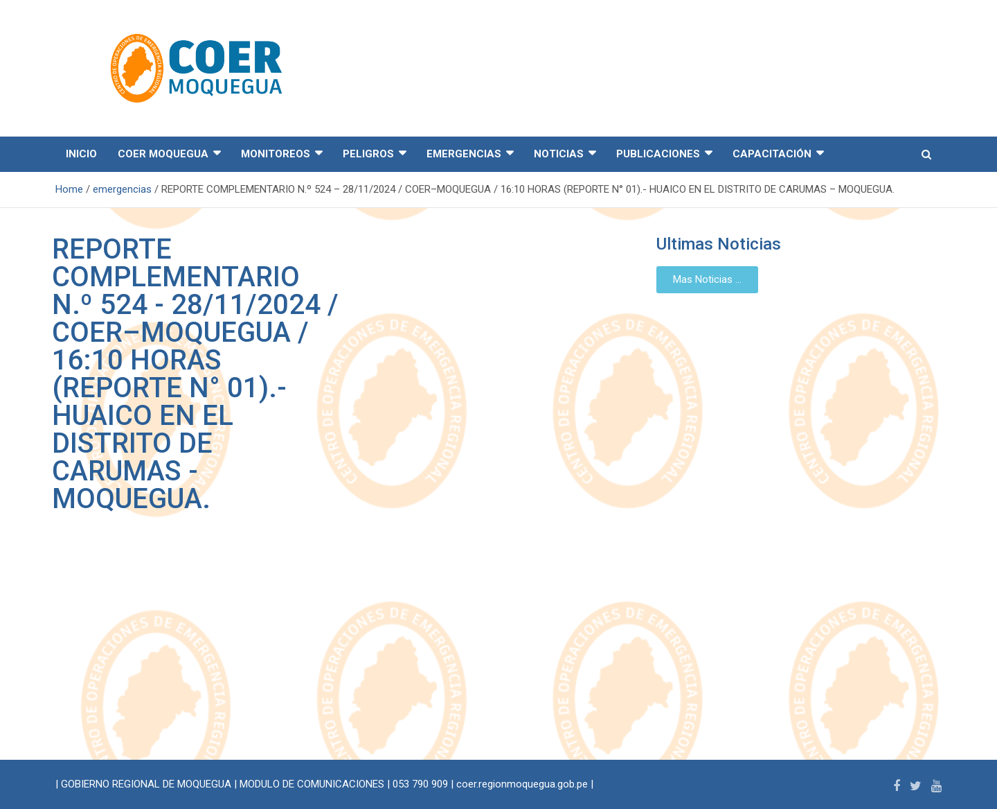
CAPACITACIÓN (772, 154)
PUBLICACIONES (658, 154)
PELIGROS (368, 154)
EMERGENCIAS (463, 154)
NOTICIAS (559, 154)
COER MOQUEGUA (163, 154)
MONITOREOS (275, 154)
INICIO (81, 154)
